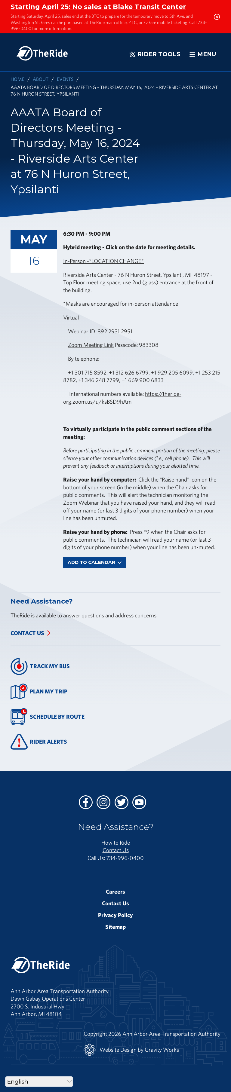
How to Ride (115, 842)
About (40, 79)
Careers (115, 891)
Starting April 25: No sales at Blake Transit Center (98, 6)
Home (17, 79)
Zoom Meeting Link (91, 344)
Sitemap (115, 926)
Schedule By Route (48, 716)
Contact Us (27, 633)
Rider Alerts (39, 741)
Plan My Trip (39, 691)
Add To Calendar (95, 562)
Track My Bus (40, 666)
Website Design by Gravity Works (131, 1050)
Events (65, 79)
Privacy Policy (115, 915)
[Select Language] (39, 1081)
